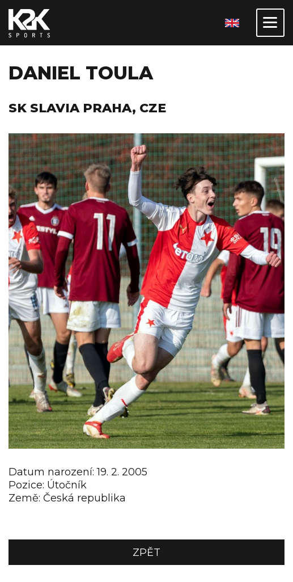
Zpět (146, 552)
